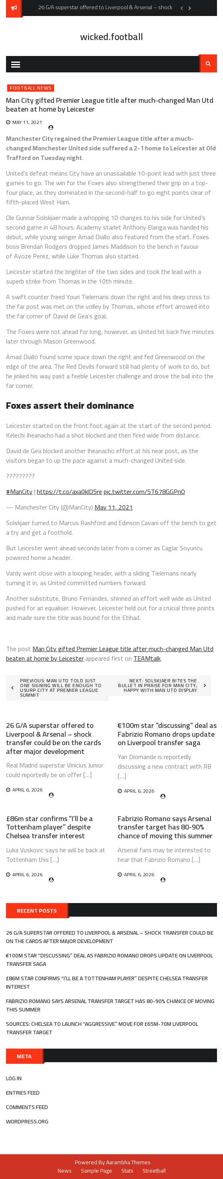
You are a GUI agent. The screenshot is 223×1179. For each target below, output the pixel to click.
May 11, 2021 (113, 507)
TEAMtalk (147, 658)
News (65, 1170)
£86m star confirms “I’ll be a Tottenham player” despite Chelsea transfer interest (49, 827)
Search (208, 63)
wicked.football (111, 37)
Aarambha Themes (128, 1162)
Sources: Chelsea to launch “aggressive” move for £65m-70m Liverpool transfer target (102, 1028)
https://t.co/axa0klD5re (69, 492)
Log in (14, 1078)
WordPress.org (27, 1121)
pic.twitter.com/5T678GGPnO (144, 492)
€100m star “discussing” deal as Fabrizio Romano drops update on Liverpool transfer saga (167, 734)
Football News (30, 88)
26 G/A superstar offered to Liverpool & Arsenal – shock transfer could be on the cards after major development (53, 738)
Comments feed (27, 1107)
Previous (182, 8)
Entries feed (23, 1092)
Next (190, 8)
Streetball (154, 1170)
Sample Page (96, 1170)
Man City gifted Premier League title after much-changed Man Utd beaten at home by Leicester (109, 653)
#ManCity (19, 492)
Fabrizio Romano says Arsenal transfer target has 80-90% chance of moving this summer (165, 827)
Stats (127, 1170)
